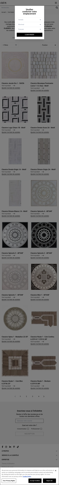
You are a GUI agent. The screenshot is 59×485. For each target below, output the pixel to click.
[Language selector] (29, 29)
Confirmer (29, 35)
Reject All (49, 480)
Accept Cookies (35, 480)
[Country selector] (29, 20)
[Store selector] (29, 24)
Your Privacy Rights (9, 480)
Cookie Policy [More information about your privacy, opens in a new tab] (27, 476)
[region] (29, 476)
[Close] (55, 470)
